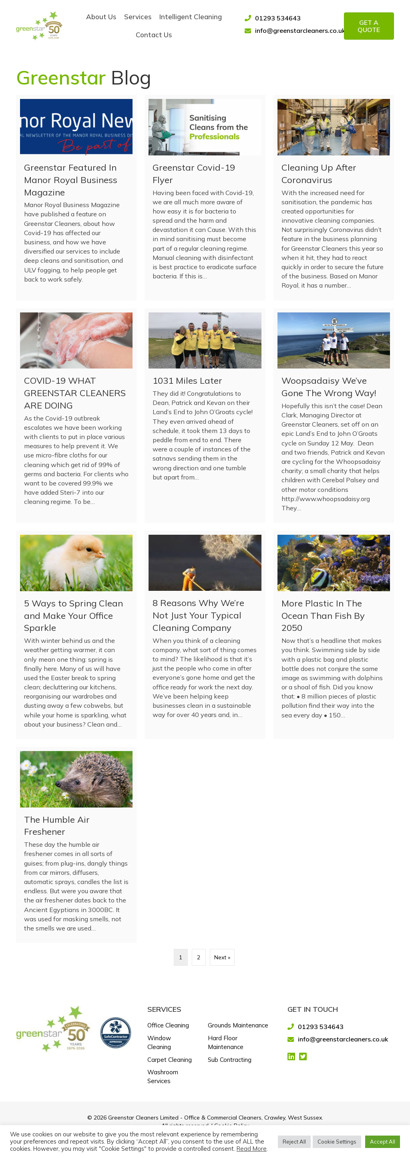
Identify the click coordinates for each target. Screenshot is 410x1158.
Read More (252, 1148)
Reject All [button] (294, 1141)
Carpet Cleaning (169, 1059)
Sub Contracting (229, 1059)
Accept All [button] (382, 1141)
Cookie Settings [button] (337, 1141)
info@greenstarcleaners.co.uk (300, 30)
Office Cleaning (168, 1025)
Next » (222, 957)
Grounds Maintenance (238, 1025)
